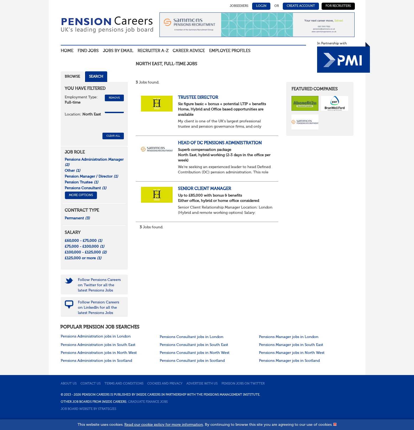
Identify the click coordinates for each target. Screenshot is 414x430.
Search (96, 76)
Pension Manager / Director (91, 176)
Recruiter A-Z (153, 51)
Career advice (189, 51)
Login (261, 6)
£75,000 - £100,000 (84, 246)
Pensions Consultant (85, 188)
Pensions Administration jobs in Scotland (96, 361)
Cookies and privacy (164, 383)
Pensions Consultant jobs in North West (194, 353)
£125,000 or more (83, 258)
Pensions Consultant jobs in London (191, 337)
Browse (72, 76)
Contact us (91, 383)
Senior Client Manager (204, 189)
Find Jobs (88, 51)
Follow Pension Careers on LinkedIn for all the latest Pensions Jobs (98, 307)
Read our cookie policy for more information (163, 425)
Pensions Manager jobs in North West (291, 353)
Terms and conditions (124, 383)
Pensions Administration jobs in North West (99, 353)
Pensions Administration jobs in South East (98, 345)
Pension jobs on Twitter (243, 383)
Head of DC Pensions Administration (220, 143)
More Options (81, 195)
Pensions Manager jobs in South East (291, 345)
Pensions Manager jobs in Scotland (289, 361)
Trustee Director (198, 98)
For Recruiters (338, 6)
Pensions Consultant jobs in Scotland (192, 361)
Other (72, 171)
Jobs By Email (118, 51)
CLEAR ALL (113, 136)
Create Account (301, 6)
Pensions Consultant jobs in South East (194, 345)
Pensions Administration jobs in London (96, 336)
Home (67, 51)
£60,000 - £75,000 (83, 241)
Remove (114, 97)
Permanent (77, 218)
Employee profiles (230, 51)
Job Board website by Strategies (88, 409)
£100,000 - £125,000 (86, 252)
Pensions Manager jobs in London (288, 337)
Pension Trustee (81, 182)
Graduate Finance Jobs (148, 402)
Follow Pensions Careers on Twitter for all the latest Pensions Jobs (99, 285)
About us (69, 383)
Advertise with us (202, 383)
